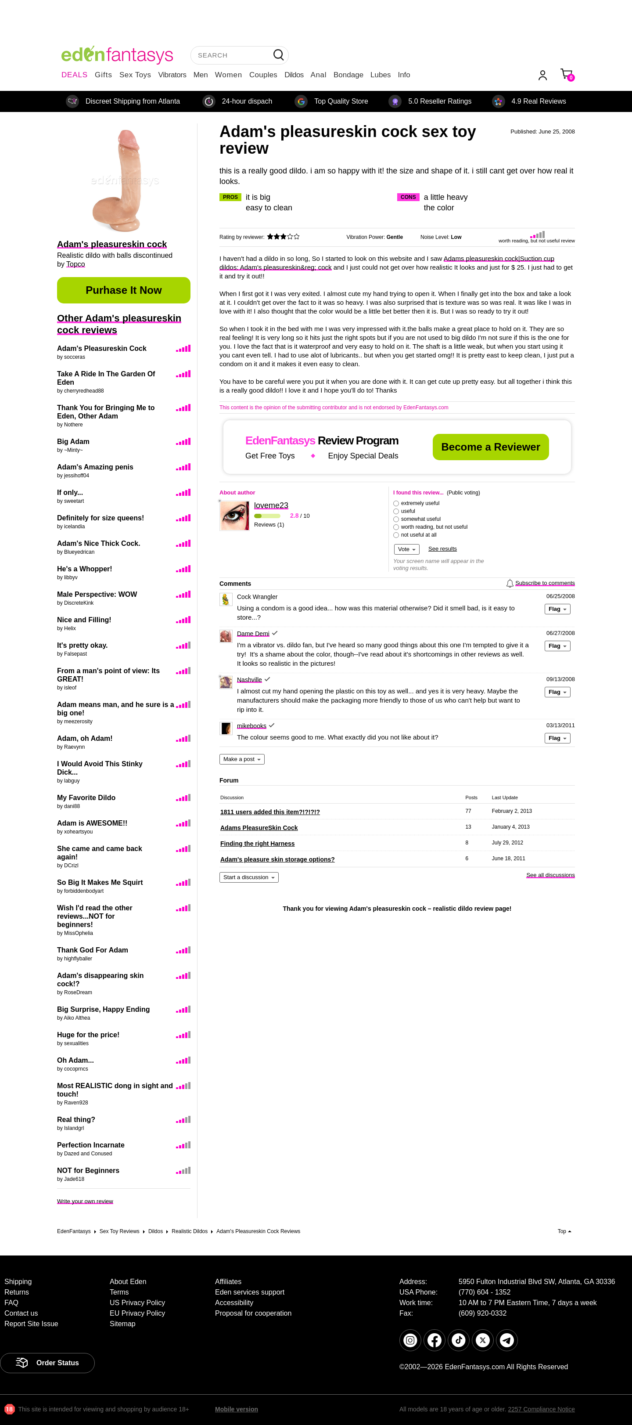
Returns (16, 1292)
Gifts (103, 75)
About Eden (128, 1281)
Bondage (348, 75)
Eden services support (249, 1292)
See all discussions (550, 875)
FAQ (11, 1302)
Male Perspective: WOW (97, 594)
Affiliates (228, 1281)
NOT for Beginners (88, 1170)
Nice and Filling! (84, 620)
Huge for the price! (88, 1035)
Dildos (293, 75)
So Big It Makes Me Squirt (100, 882)
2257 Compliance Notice (541, 1409)
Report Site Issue (31, 1324)
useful (408, 511)
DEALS (74, 75)
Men (201, 75)
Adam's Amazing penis (95, 467)
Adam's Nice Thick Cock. (98, 543)
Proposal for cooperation (253, 1313)
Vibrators (172, 75)
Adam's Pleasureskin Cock (102, 348)
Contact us (21, 1313)
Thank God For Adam (92, 950)
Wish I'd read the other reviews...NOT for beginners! (95, 916)
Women (228, 75)
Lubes (380, 75)
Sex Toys (135, 75)
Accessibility (234, 1302)
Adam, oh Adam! (85, 738)
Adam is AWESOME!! (92, 823)
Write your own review (85, 1201)
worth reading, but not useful (434, 527)
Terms (119, 1292)
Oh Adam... (75, 1060)
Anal (319, 75)
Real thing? (76, 1119)
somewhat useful (421, 519)
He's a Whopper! (84, 569)
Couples (263, 75)
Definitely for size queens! (100, 518)
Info (404, 75)
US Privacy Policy (137, 1302)
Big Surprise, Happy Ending (103, 1009)
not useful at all (419, 535)
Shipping (18, 1281)
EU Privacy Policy (137, 1313)
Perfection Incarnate (91, 1145)
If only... (70, 492)
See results (442, 548)
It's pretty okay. (82, 645)
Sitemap (123, 1324)
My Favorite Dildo (86, 797)
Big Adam (73, 441)
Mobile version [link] (236, 1409)
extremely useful (420, 503)
